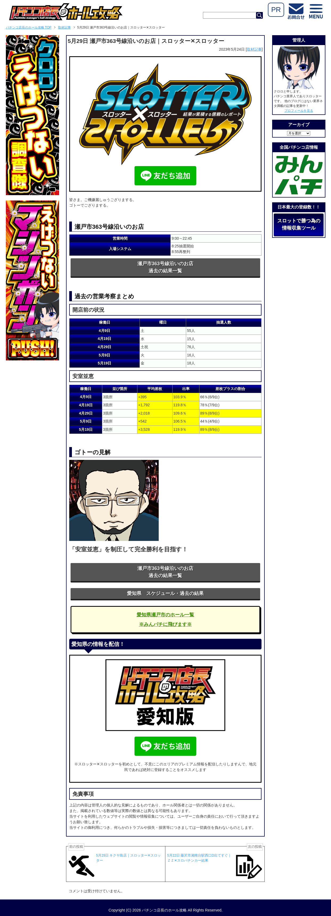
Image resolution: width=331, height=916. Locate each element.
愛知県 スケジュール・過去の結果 (165, 593)
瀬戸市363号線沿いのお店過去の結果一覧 (165, 267)
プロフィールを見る (298, 111)
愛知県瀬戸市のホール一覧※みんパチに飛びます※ (165, 619)
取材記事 (254, 49)
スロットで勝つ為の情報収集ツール (298, 224)
